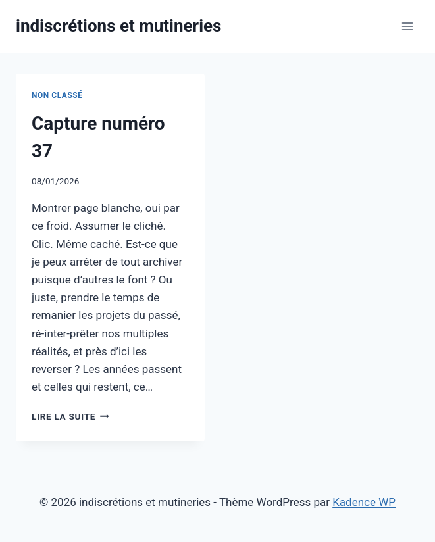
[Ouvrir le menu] (407, 26)
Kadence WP (364, 501)
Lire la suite (70, 416)
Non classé (57, 95)
